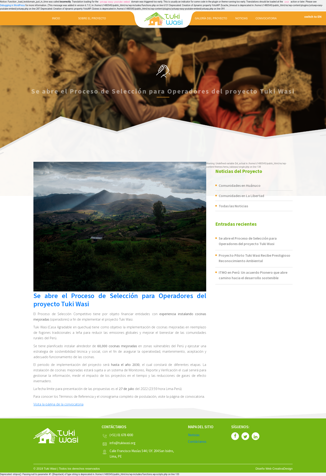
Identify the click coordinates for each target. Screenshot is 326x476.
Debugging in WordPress (12, 5)
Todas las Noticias (233, 206)
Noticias (194, 435)
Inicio (56, 18)
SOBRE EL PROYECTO (92, 18)
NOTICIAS (241, 18)
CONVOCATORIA (266, 18)
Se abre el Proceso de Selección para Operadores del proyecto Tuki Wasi (119, 299)
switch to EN (312, 16)
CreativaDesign (282, 468)
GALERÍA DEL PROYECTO (211, 18)
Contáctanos (197, 441)
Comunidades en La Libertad (241, 195)
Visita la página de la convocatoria (58, 404)
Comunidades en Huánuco (240, 185)
